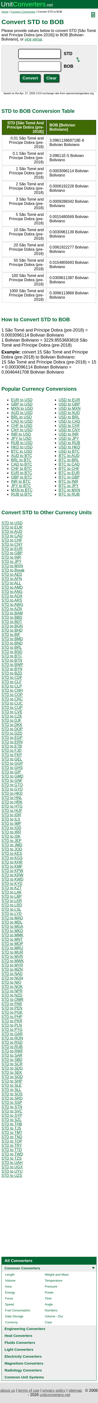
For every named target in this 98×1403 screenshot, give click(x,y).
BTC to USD (21, 451)
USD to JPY (69, 438)
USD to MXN (70, 408)
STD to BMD (12, 639)
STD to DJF (11, 720)
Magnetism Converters (24, 1363)
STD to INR (11, 557)
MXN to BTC (22, 490)
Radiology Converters (23, 1370)
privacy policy (53, 1390)
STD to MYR (12, 965)
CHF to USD (21, 426)
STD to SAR (11, 1055)
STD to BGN (12, 626)
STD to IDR (11, 815)
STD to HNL (11, 798)
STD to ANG (12, 592)
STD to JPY (11, 562)
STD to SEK (11, 1072)
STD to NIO (11, 982)
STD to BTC (11, 656)
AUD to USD (22, 413)
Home (4, 11)
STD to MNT (12, 939)
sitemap (75, 1390)
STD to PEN (11, 1008)
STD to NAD (12, 974)
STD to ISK (11, 836)
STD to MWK (12, 961)
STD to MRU (12, 948)
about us (7, 1390)
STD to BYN (11, 669)
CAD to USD (22, 421)
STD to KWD (12, 879)
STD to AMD (12, 587)
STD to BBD (11, 617)
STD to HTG (12, 806)
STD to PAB (11, 1004)
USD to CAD (69, 421)
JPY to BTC (21, 486)
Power (49, 1292)
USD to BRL (69, 417)
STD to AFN (11, 579)
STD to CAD (12, 536)
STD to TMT (11, 1133)
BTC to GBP (69, 477)
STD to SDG (12, 1068)
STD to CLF (11, 682)
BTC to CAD (69, 464)
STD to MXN (12, 566)
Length (10, 1274)
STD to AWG (12, 605)
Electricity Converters (23, 1356)
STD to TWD (12, 1154)
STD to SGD (12, 1077)
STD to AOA (11, 596)
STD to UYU (12, 1171)
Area (8, 1286)
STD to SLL (11, 1090)
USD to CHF (69, 426)
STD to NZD (11, 995)
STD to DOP (12, 729)
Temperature (53, 1280)
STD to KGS (12, 858)
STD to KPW (12, 871)
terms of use (28, 1390)
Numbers (51, 1310)
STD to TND (11, 1137)
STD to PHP (11, 1017)
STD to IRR (11, 832)
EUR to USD (22, 400)
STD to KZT (11, 888)
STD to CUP (12, 708)
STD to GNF (12, 781)
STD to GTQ (12, 785)
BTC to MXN (69, 490)
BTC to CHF (69, 469)
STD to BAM (12, 613)
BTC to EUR (69, 473)
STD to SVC (11, 1111)
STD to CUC (12, 703)
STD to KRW (12, 875)
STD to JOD (11, 849)
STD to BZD (11, 673)
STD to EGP (12, 738)
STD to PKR (11, 1021)
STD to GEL (11, 759)
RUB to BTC (21, 494)
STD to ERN (12, 742)
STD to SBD (11, 1060)
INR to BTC (21, 481)
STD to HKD (12, 793)
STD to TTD (11, 1150)
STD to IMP (11, 823)
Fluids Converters (20, 1343)
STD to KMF (12, 866)
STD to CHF (11, 540)
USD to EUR (69, 400)
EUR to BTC (21, 473)
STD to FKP (11, 755)
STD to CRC (12, 699)
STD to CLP (11, 686)
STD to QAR (12, 1034)
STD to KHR (12, 862)
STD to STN (11, 1107)
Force (9, 1298)
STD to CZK (11, 716)
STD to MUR (12, 952)
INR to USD (21, 434)
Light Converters (19, 1349)
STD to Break (12, 570)
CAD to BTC (21, 464)
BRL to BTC (21, 460)
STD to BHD (12, 630)
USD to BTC (69, 451)
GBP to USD (22, 404)
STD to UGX (12, 1167)
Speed (9, 1304)
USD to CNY (69, 430)
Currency (11, 1322)
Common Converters (22, 1268)
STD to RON (12, 1038)
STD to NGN (12, 978)
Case (48, 1322)
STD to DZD (11, 733)
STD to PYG (12, 1030)
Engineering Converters (25, 1329)
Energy (10, 1292)
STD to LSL (11, 909)
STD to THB (11, 1124)
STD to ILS (10, 819)
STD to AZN (11, 609)
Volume (10, 1280)
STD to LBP (11, 896)
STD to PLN (11, 1025)
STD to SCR (12, 1064)
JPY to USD (21, 438)
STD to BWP (12, 665)
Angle (49, 1304)
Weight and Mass (57, 1274)
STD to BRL (11, 647)
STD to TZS (11, 1158)
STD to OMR (12, 1000)
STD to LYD (11, 914)
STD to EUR (12, 527)
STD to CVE (11, 712)
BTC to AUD (69, 456)
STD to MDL (12, 922)
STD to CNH (12, 690)
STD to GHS (12, 768)
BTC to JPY (69, 486)
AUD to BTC (21, 456)
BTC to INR (68, 481)
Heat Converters (18, 1336)
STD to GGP (12, 763)
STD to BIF (10, 635)
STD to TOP (11, 1141)
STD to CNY (12, 544)
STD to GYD (12, 789)
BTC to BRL (69, 460)
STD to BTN (11, 660)
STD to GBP (12, 553)
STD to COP (12, 695)
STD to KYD (11, 884)
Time (48, 1298)
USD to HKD (69, 447)
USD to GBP (69, 404)
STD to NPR (12, 991)
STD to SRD (12, 1098)
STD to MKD (12, 931)
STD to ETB (11, 746)
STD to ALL (11, 583)
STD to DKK (11, 725)
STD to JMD (11, 845)
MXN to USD (22, 408)
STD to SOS (12, 1094)
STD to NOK (12, 987)
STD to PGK (12, 1012)
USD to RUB (69, 443)
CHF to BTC (21, 469)
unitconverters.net (55, 1395)
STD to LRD (11, 905)
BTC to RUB (69, 494)
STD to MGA (12, 927)
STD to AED (11, 574)
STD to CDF (11, 678)
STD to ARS (11, 600)
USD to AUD (69, 413)
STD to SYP (11, 1115)
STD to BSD (11, 652)
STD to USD (12, 523)
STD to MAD (12, 918)
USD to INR (69, 434)
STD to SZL (11, 1120)
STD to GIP (11, 772)
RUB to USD (22, 443)
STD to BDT (11, 622)
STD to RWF (12, 1051)
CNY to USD (22, 430)
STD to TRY (11, 1145)
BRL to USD (21, 417)
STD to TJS (11, 1128)
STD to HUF (11, 811)
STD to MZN (12, 969)
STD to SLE (11, 1085)
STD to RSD (12, 1042)
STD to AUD (11, 532)
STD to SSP (11, 1103)
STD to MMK (12, 935)
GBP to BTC (21, 477)
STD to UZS (11, 1176)
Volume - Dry (54, 1316)
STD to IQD (11, 828)
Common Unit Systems (24, 1377)
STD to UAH (12, 1163)
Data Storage (14, 1316)
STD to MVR (12, 957)
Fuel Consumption (17, 1310)
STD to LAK (11, 892)
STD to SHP (11, 1081)
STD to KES (11, 854)
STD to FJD (11, 750)
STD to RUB (12, 1047)
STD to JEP (11, 841)
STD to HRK (12, 802)
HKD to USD (22, 447)
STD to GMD (12, 776)
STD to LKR (11, 901)
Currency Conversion (23, 11)
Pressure (51, 1286)
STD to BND (12, 643)
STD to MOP (12, 944)
